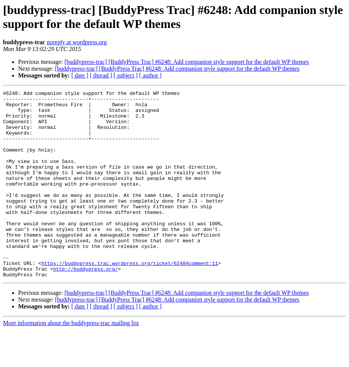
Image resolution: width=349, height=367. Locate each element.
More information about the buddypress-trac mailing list (71, 360)
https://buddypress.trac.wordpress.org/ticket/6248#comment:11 (129, 298)
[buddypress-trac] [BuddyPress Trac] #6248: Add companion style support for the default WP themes (187, 62)
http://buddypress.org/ (85, 305)
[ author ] (150, 75)
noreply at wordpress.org (77, 42)
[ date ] (79, 75)
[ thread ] (101, 75)
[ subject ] (126, 75)
